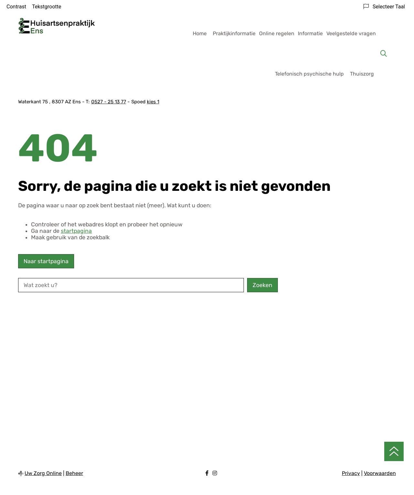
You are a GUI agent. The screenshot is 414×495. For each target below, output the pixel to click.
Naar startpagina (46, 261)
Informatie (310, 33)
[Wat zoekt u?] (131, 285)
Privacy (351, 473)
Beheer (74, 473)
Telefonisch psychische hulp (309, 74)
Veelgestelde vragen (351, 33)
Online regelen (276, 33)
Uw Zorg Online (43, 473)
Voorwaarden (380, 473)
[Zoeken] (383, 53)
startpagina (76, 231)
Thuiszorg (362, 74)
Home (200, 33)
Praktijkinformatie (234, 33)
